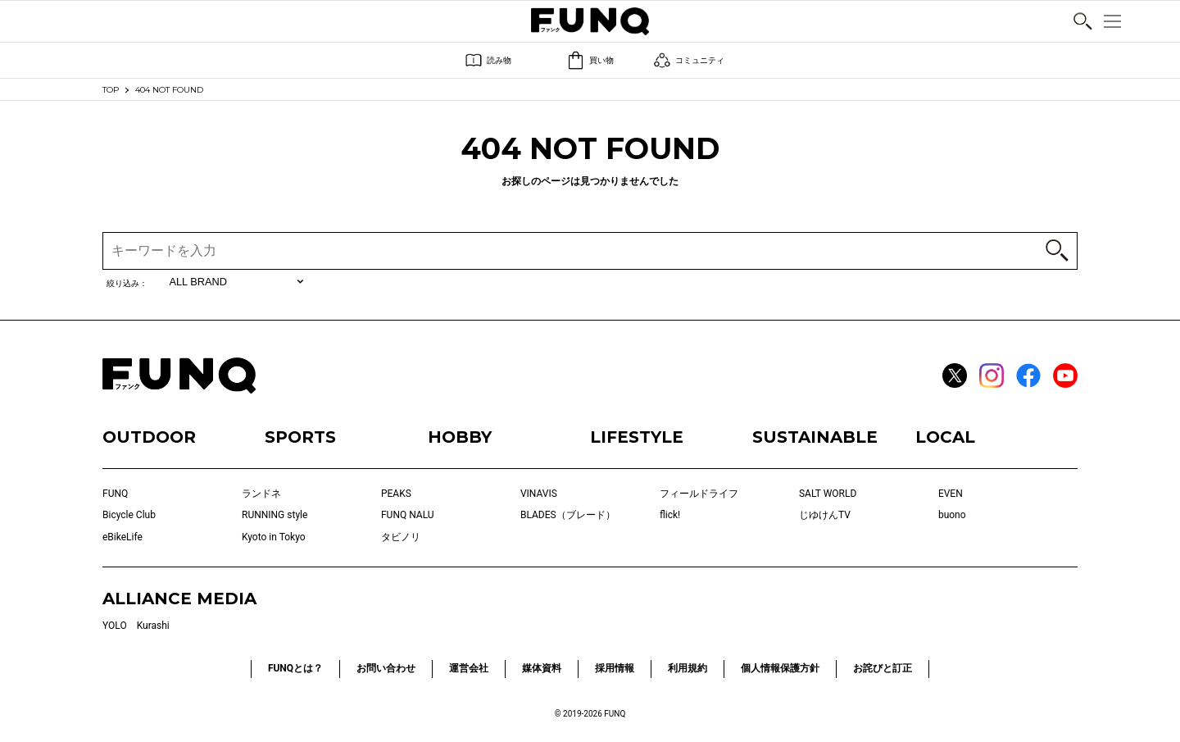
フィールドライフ (699, 493)
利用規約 (687, 668)
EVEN (950, 493)
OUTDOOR (149, 437)
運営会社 (468, 668)
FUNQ (115, 493)
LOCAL (945, 437)
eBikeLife (122, 537)
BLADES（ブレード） (567, 515)
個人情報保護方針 (780, 668)
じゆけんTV (825, 515)
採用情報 (614, 668)
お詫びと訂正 (882, 668)
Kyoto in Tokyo (274, 537)
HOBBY (460, 437)
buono (952, 515)
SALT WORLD (827, 493)
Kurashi (153, 625)
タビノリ (400, 537)
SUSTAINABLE (815, 437)
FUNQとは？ (295, 668)
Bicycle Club (129, 515)
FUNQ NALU (407, 515)
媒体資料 (541, 668)
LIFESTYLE (636, 437)
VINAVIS (538, 493)
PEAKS (396, 493)
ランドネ (261, 493)
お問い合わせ (385, 668)
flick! (670, 515)
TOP (110, 89)
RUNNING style (274, 515)
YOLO (114, 625)
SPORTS (300, 437)
